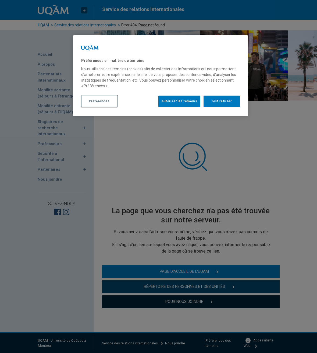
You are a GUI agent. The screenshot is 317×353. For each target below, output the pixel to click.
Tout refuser (221, 101)
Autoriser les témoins (179, 101)
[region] (160, 75)
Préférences (99, 101)
